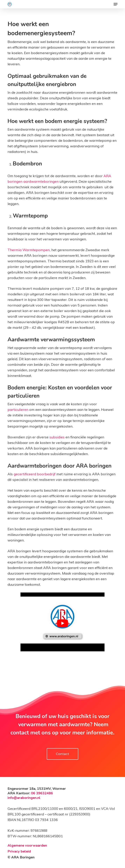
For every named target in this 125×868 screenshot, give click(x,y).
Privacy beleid (19, 851)
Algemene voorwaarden (27, 845)
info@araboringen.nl (24, 797)
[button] (115, 4)
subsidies (57, 437)
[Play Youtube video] (62, 623)
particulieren (18, 409)
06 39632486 (41, 793)
